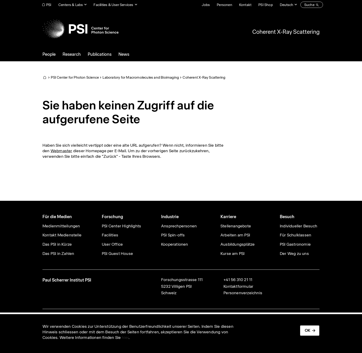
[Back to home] (80, 29)
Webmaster (61, 151)
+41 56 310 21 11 (237, 279)
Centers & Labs (70, 5)
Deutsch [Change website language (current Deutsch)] (286, 5)
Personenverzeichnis (242, 293)
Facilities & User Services (113, 5)
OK (307, 330)
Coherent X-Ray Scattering (286, 31)
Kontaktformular (238, 286)
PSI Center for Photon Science (75, 77)
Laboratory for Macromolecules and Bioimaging (141, 77)
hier (125, 337)
